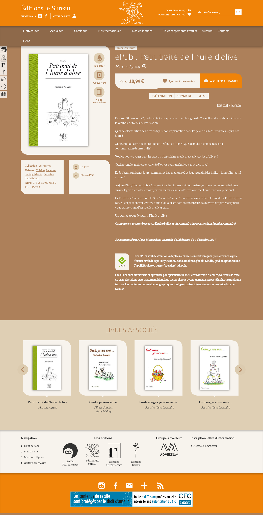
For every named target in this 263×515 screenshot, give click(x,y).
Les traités (45, 165)
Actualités (50, 31)
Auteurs (178, 31)
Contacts (194, 31)
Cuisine (40, 170)
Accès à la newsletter (205, 447)
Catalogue (69, 31)
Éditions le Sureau (45, 8)
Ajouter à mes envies (179, 81)
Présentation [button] (162, 96)
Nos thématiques (92, 31)
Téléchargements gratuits (151, 31)
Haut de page (31, 447)
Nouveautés (31, 31)
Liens (208, 31)
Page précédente (126, 48)
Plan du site (31, 453)
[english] (222, 104)
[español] (236, 104)
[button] (25, 377)
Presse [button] (201, 96)
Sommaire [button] (184, 96)
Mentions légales (34, 459)
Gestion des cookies (35, 464)
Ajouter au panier (221, 81)
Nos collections (119, 31)
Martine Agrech (130, 66)
